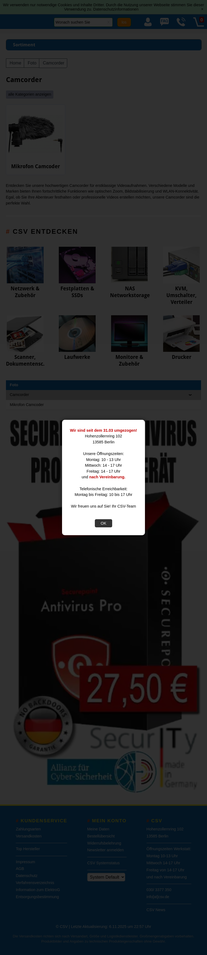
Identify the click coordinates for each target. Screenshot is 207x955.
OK (103, 523)
